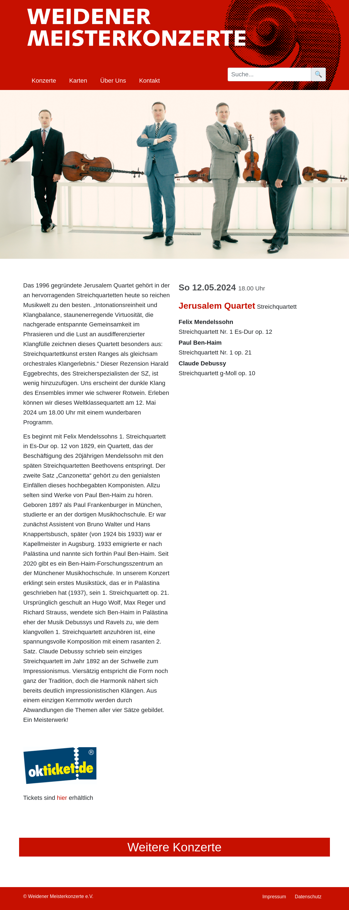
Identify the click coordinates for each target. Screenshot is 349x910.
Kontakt (149, 80)
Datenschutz (308, 896)
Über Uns (113, 80)
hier (62, 797)
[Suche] (269, 74)
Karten (78, 80)
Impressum (274, 896)
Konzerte (44, 80)
